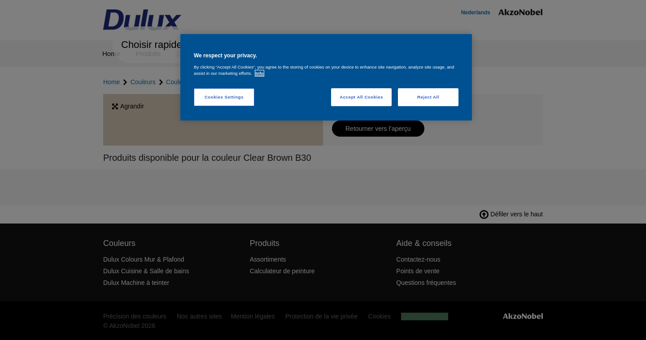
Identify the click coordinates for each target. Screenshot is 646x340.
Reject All (428, 97)
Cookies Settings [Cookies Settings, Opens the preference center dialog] (224, 97)
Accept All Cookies (361, 97)
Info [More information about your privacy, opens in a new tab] (260, 73)
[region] (326, 77)
